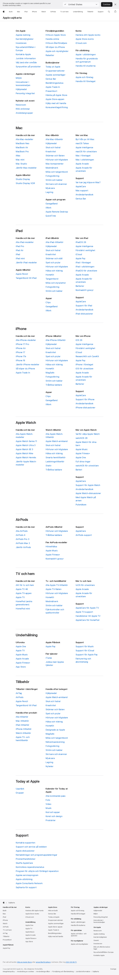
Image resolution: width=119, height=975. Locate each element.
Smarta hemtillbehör (55, 457)
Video (48, 804)
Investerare (21, 43)
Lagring (49, 192)
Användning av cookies (25, 971)
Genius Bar (51, 79)
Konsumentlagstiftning (57, 107)
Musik (48, 808)
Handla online (52, 39)
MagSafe (50, 372)
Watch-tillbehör (23, 733)
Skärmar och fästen (55, 155)
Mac (4, 914)
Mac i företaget (83, 155)
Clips (48, 302)
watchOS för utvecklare (87, 465)
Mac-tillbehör (22, 721)
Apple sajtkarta (12, 17)
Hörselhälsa (51, 546)
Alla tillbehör (22, 717)
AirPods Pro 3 (22, 539)
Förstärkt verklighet (85, 250)
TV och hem (7, 930)
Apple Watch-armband (56, 441)
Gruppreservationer (55, 70)
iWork (48, 207)
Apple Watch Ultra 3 (25, 445)
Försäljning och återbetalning (63, 971)
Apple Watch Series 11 (26, 441)
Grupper (20, 792)
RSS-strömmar (23, 109)
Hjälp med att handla (56, 103)
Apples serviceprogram (27, 875)
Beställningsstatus (54, 83)
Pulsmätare (81, 504)
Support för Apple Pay (87, 654)
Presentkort (51, 91)
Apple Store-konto (85, 39)
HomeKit (50, 274)
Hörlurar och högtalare (57, 159)
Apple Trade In (53, 87)
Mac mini (20, 159)
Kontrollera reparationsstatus (30, 867)
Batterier (80, 286)
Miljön (19, 78)
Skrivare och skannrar (56, 184)
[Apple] (4, 11)
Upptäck (20, 788)
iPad (18, 254)
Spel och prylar (53, 262)
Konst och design (54, 816)
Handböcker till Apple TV (88, 616)
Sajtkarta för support (26, 887)
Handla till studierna (85, 66)
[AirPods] (53, 11)
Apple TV (20, 597)
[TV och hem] (64, 11)
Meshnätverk (52, 168)
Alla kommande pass (55, 796)
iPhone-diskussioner (85, 407)
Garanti (96, 940)
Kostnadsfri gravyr (85, 290)
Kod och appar (53, 812)
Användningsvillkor (43, 971)
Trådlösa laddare (54, 385)
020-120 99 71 (71, 962)
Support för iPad (84, 305)
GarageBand (51, 203)
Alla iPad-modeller (25, 242)
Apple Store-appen (55, 99)
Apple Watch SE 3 (24, 449)
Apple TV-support (84, 612)
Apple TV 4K (22, 589)
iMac (18, 155)
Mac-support (82, 190)
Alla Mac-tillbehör (54, 139)
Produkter (51, 820)
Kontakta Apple (23, 54)
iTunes (49, 658)
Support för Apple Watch (88, 485)
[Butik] (11, 11)
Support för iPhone (85, 399)
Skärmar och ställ (54, 258)
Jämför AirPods (23, 547)
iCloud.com (81, 43)
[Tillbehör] (90, 11)
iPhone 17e (21, 356)
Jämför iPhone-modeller (27, 364)
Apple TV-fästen (53, 589)
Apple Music (82, 449)
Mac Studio (21, 163)
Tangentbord (52, 279)
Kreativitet (51, 151)
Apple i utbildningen (86, 54)
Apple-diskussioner (25, 851)
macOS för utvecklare (86, 151)
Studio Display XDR (25, 183)
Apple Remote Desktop (57, 211)
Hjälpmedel (21, 89)
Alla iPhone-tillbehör (56, 340)
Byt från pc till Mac (85, 139)
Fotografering (52, 176)
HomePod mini (23, 608)
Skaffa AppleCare (24, 863)
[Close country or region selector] (115, 4)
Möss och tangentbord (57, 172)
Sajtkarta (96, 971)
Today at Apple (53, 66)
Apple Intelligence (84, 147)
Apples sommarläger (55, 75)
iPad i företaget (83, 262)
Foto (48, 800)
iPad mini (20, 258)
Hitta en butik (52, 910)
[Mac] (18, 11)
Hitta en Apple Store (56, 35)
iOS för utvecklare (84, 368)
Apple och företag (84, 77)
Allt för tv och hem (25, 585)
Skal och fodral (53, 147)
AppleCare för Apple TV (87, 608)
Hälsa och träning (54, 270)
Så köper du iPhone (55, 47)
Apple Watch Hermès (26, 457)
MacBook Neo (22, 143)
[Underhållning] (78, 11)
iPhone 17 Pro (22, 344)
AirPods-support (84, 535)
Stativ (48, 465)
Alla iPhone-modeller (26, 340)
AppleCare (81, 186)
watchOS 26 (81, 438)
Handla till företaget (85, 81)
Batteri (79, 469)
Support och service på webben (31, 846)
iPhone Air (21, 348)
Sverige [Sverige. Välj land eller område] (113, 969)
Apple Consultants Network (29, 883)
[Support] (100, 11)
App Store (21, 666)
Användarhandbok (84, 194)
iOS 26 (79, 340)
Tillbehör (6, 936)
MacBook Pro (22, 151)
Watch (5, 923)
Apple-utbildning (24, 879)
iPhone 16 (20, 360)
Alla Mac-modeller (24, 139)
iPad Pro (20, 246)
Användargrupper (24, 113)
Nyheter (49, 766)
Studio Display (23, 179)
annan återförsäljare (43, 962)
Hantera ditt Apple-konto (88, 35)
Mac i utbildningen (85, 159)
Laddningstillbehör (55, 461)
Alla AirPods (22, 531)
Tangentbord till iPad (26, 278)
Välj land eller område (26, 62)
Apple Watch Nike (24, 453)
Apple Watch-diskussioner (88, 493)
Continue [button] (106, 4)
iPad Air (19, 250)
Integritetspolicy (9, 971)
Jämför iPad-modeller (26, 262)
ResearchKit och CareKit (87, 356)
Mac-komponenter (54, 163)
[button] (80, 4)
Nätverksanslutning (55, 742)
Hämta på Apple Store (56, 95)
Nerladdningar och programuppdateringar (36, 855)
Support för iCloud (85, 650)
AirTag (19, 693)
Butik (4, 910)
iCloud (79, 254)
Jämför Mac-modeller (26, 168)
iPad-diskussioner (84, 313)
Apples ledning (23, 35)
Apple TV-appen (24, 593)
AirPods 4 (20, 535)
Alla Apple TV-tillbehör (57, 585)
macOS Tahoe (82, 143)
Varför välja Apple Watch (88, 434)
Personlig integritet (25, 93)
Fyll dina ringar (83, 461)
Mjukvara (50, 188)
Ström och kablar (54, 180)
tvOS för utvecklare (85, 585)
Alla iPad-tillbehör (54, 242)
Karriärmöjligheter (24, 39)
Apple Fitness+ (83, 453)
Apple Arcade (82, 163)
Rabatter (50, 55)
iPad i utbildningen (85, 266)
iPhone (5, 920)
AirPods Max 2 (23, 543)
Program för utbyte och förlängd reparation (37, 871)
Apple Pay (80, 258)
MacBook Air (22, 147)
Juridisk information (26, 58)
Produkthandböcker (25, 859)
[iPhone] (34, 11)
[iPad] (25, 11)
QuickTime (51, 216)
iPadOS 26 (81, 242)
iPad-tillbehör (22, 725)
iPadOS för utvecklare (86, 270)
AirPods (19, 697)
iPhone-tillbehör (24, 729)
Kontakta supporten (25, 842)
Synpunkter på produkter (28, 66)
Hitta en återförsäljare (56, 43)
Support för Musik (85, 646)
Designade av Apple (55, 729)
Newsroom (21, 105)
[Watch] (43, 11)
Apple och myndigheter (57, 51)
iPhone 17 (20, 352)
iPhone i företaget (84, 364)
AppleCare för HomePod (87, 620)
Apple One (81, 457)
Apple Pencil (22, 274)
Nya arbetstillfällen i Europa (104, 952)
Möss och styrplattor (56, 283)
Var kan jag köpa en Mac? (88, 182)
